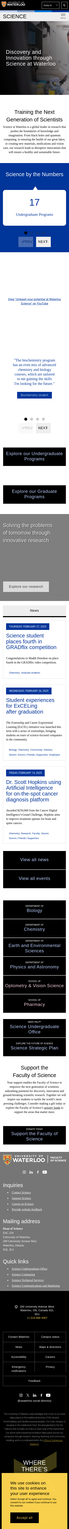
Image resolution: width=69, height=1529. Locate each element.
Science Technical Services (28, 1280)
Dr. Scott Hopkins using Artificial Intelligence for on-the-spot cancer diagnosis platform (33, 791)
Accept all (25, 1518)
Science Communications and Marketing (36, 1285)
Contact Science (21, 1192)
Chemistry (14, 672)
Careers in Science (23, 1203)
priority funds (52, 1107)
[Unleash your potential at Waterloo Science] (34, 279)
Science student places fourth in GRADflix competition (31, 641)
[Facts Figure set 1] (25, 232)
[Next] (43, 242)
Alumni (12, 754)
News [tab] (34, 610)
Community (36, 749)
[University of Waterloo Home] (13, 5)
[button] (50, 5)
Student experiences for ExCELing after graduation (30, 706)
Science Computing (23, 1274)
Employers (54, 754)
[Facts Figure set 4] (43, 232)
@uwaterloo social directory (34, 1400)
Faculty (36, 833)
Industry (48, 749)
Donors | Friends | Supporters (33, 754)
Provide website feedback (27, 1209)
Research (26, 833)
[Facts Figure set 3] (37, 232)
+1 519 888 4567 (37, 1317)
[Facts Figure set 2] (31, 232)
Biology (13, 749)
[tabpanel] (34, 730)
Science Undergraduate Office (29, 1268)
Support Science (21, 1198)
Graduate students (30, 672)
